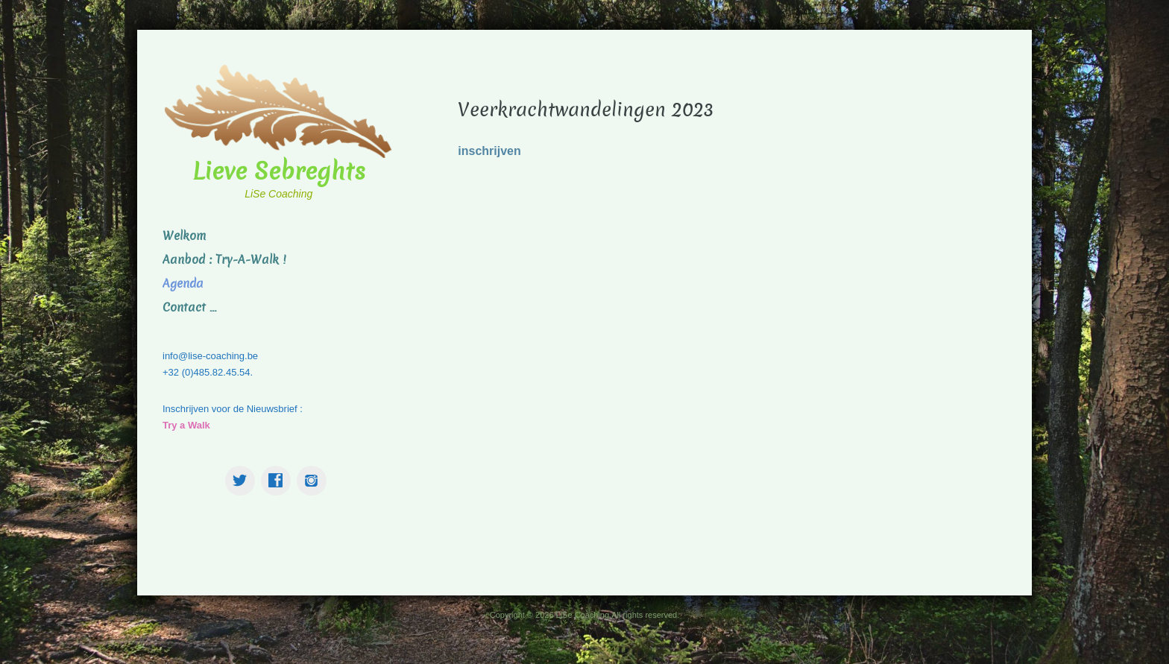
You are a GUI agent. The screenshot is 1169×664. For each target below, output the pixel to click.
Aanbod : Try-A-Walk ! (224, 260)
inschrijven (489, 151)
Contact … (189, 307)
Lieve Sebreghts (278, 171)
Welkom (184, 236)
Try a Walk (186, 425)
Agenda (183, 283)
